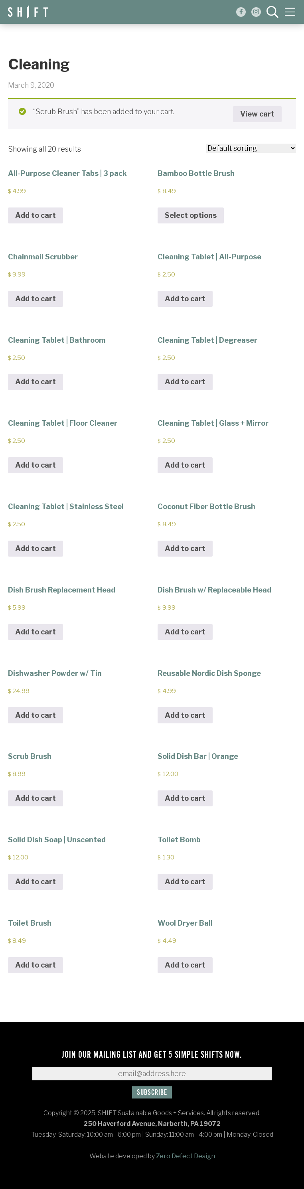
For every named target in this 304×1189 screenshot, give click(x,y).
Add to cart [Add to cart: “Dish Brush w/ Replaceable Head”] (185, 632)
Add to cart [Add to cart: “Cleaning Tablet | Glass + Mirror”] (185, 465)
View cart (257, 114)
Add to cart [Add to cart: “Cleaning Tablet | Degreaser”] (185, 381)
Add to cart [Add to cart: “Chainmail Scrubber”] (35, 298)
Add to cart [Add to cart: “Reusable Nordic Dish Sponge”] (185, 715)
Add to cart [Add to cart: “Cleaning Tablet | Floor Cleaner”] (35, 465)
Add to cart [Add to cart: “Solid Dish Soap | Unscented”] (35, 881)
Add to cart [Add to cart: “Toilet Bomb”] (185, 881)
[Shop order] (251, 148)
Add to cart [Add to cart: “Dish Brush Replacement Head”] (35, 632)
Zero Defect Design (185, 1156)
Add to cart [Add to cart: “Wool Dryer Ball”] (185, 965)
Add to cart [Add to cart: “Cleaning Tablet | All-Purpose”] (185, 298)
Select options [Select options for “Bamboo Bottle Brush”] (191, 215)
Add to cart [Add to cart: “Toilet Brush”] (35, 965)
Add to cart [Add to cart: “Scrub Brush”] (35, 798)
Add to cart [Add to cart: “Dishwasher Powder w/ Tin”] (35, 715)
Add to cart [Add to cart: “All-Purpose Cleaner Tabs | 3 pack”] (35, 215)
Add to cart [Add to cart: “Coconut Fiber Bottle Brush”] (185, 548)
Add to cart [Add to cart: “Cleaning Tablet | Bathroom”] (35, 381)
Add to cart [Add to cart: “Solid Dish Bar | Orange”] (185, 798)
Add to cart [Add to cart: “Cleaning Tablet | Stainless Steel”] (35, 548)
